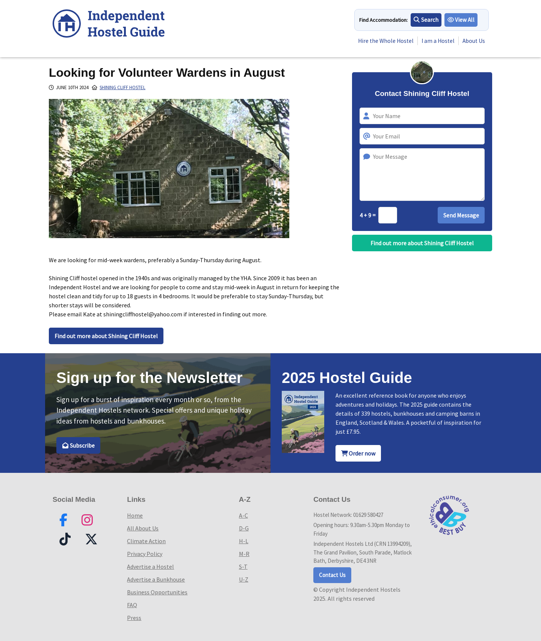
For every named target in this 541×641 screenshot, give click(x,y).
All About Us (143, 528)
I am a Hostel (436, 41)
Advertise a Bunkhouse (156, 579)
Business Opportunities (157, 592)
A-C (243, 515)
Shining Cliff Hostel (122, 87)
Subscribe (78, 445)
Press (134, 617)
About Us (473, 41)
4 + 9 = (368, 215)
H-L (243, 541)
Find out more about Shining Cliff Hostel (106, 336)
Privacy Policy (144, 553)
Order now (358, 453)
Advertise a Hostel (150, 566)
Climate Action (146, 541)
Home (135, 515)
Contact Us (332, 575)
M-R (244, 553)
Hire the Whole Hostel (382, 41)
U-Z (243, 579)
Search (425, 20)
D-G (244, 528)
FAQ (132, 605)
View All (461, 20)
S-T (243, 566)
